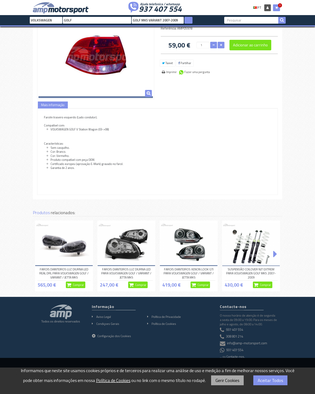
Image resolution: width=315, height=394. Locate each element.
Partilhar (184, 63)
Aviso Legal (103, 316)
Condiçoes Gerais (107, 323)
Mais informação (53, 104)
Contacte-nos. (235, 356)
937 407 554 (160, 8)
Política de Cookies (164, 323)
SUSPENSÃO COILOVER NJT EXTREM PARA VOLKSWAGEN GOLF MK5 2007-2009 (251, 273)
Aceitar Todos (270, 380)
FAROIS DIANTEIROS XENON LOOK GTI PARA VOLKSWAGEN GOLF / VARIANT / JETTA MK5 (189, 273)
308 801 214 (234, 336)
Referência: (169, 28)
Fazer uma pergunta (197, 72)
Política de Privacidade (166, 316)
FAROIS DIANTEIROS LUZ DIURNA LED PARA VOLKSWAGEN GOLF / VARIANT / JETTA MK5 (126, 273)
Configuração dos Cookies (111, 336)
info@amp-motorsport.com (247, 343)
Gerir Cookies (227, 380)
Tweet (167, 63)
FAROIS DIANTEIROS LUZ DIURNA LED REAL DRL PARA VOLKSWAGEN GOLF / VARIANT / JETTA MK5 (64, 273)
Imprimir (171, 72)
